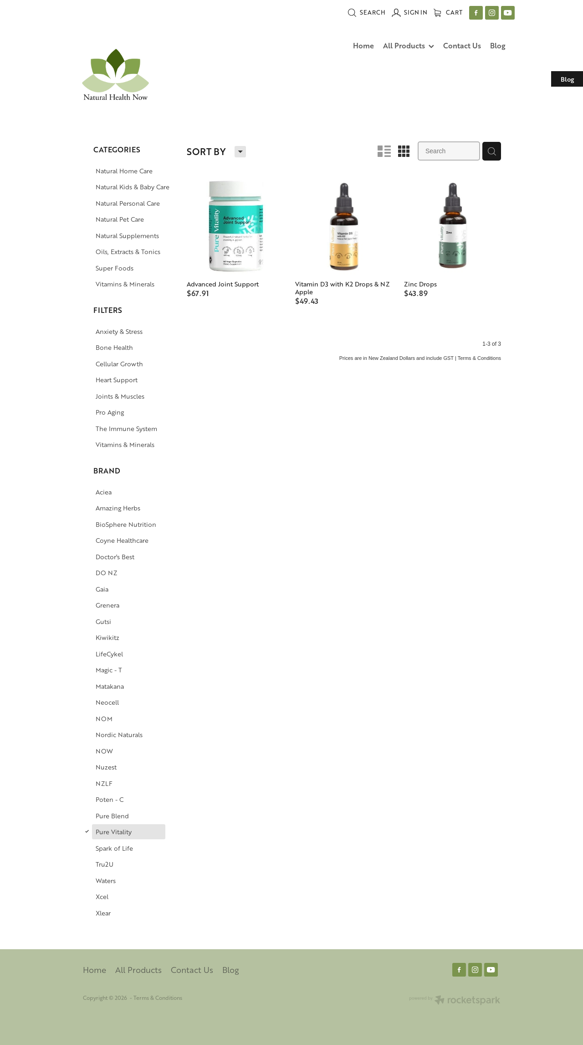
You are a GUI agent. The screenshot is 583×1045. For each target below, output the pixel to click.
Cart (448, 12)
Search (366, 12)
